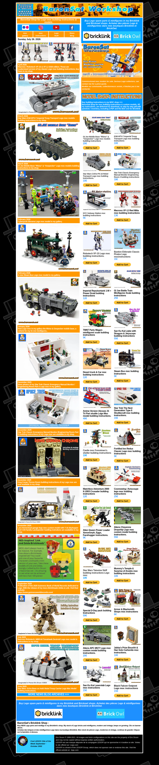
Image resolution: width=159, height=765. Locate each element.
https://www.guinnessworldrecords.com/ (35, 592)
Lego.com (74, 745)
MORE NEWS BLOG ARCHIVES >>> (48, 694)
